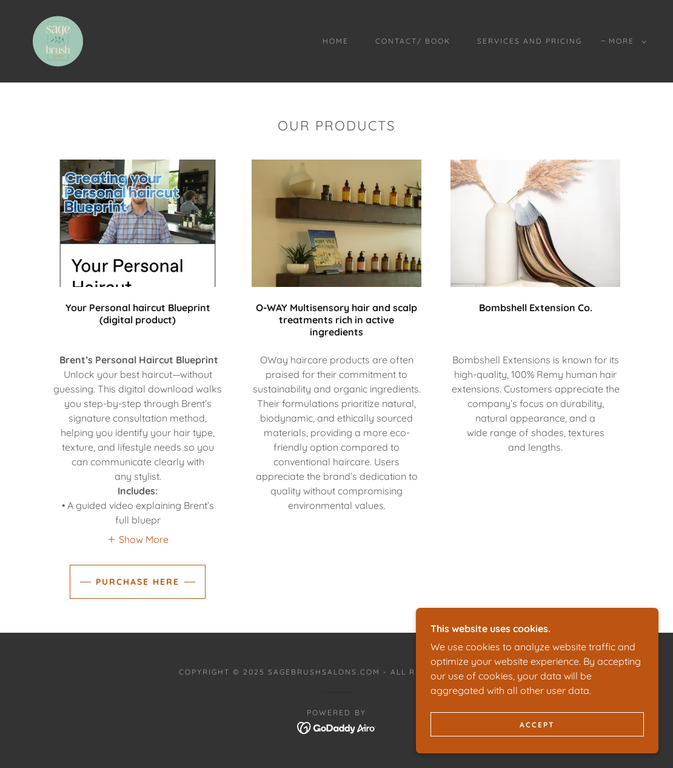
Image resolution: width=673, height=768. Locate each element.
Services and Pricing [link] (529, 40)
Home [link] (336, 40)
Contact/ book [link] (412, 40)
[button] (625, 41)
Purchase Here (137, 581)
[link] (58, 40)
